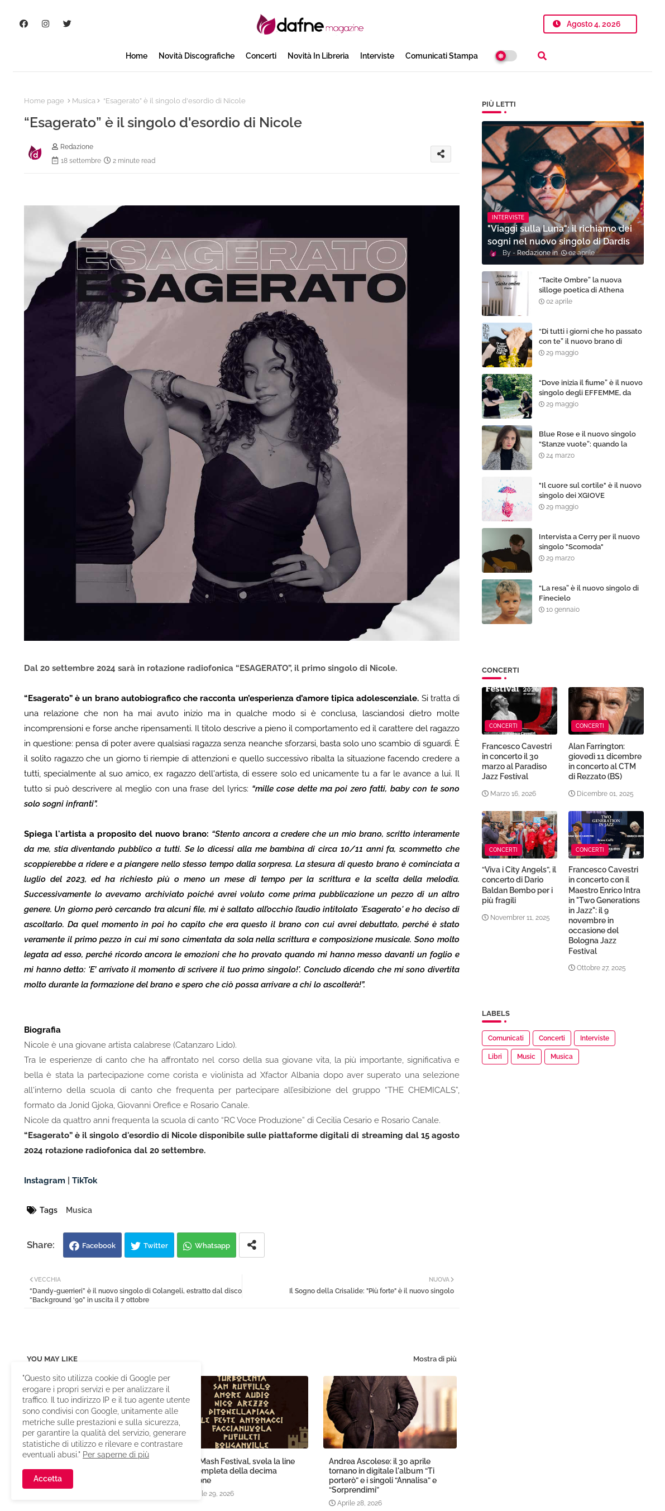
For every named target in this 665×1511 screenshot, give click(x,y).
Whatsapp (212, 1245)
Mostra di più (435, 1359)
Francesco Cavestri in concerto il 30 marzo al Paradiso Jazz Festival (517, 761)
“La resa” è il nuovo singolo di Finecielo (589, 593)
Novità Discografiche (197, 55)
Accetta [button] (48, 1478)
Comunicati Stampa (441, 55)
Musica (83, 101)
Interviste (377, 55)
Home (136, 55)
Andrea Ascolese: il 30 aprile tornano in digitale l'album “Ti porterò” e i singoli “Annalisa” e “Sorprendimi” (383, 1475)
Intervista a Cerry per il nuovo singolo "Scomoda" (589, 542)
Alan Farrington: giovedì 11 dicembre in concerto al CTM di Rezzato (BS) (605, 761)
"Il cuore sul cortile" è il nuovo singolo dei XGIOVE (590, 490)
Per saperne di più (116, 1454)
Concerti (261, 55)
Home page (44, 101)
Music (526, 1057)
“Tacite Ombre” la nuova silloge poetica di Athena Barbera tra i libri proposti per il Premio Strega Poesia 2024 (589, 295)
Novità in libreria (318, 55)
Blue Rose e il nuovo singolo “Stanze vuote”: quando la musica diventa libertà (587, 444)
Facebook (99, 1245)
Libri (495, 1057)
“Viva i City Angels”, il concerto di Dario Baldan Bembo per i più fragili (519, 885)
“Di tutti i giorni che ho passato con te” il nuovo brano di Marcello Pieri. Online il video (590, 341)
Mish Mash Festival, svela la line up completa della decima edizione (238, 1471)
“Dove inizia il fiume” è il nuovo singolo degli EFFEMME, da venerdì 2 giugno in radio (591, 392)
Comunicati (506, 1038)
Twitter (155, 1245)
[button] (542, 56)
